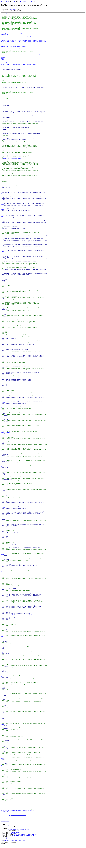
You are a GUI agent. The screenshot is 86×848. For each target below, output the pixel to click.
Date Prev (3, 1)
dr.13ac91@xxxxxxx (13, 9)
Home (2, 843)
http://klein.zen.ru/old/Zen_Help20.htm (13, 158)
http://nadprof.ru (6, 811)
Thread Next (19, 1)
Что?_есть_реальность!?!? (17, 834)
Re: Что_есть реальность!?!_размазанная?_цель (17, 826)
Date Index (25, 1)
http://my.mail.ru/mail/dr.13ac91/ (17, 815)
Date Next (8, 1)
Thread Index (31, 1)
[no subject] (14, 835)
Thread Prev (13, 1)
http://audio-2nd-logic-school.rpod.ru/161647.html (22, 614)
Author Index (22, 843)
